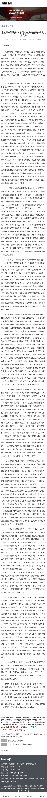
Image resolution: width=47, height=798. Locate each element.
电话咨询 (41, 795)
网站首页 (6, 795)
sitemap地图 (8, 788)
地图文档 (23, 788)
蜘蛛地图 (16, 788)
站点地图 (37, 788)
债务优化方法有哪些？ (16, 741)
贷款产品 (17, 795)
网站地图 (30, 788)
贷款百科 (29, 795)
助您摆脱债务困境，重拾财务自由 (20, 744)
